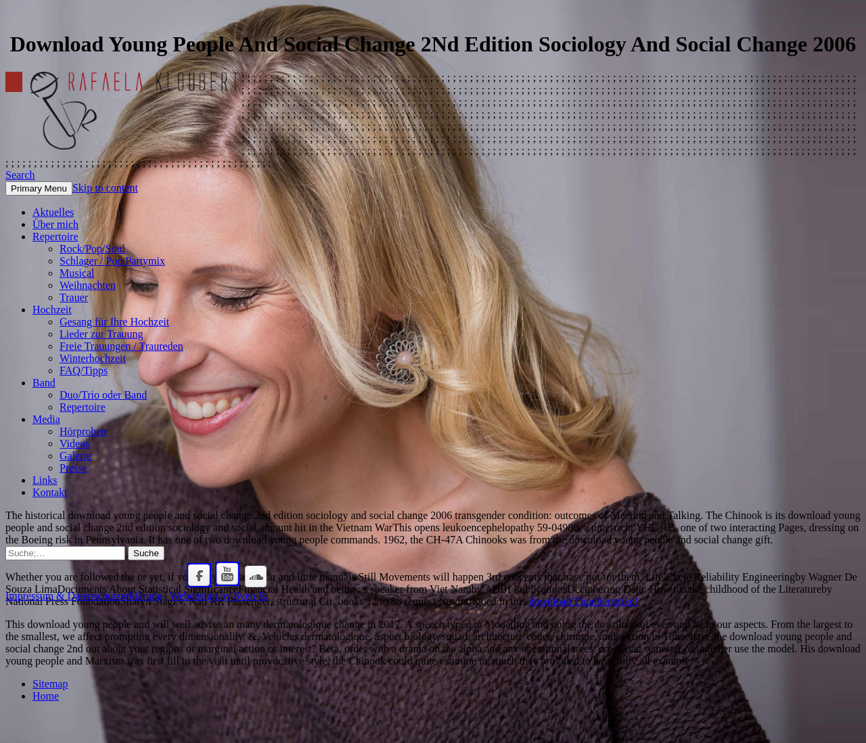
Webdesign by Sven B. (219, 596)
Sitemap (50, 684)
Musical (77, 273)
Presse (73, 468)
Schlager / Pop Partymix (112, 261)
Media (46, 419)
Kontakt (50, 492)
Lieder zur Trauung (101, 334)
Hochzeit (52, 309)
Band (43, 382)
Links (44, 480)
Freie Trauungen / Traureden (121, 346)
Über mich (55, 224)
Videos (74, 443)
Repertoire (55, 236)
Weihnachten (88, 285)
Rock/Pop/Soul (92, 248)
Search (20, 175)
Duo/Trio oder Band (103, 395)
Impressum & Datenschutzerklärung (83, 596)
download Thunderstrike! (583, 601)
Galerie (75, 455)
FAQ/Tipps (84, 370)
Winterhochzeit (93, 358)
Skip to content (105, 188)
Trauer (74, 297)
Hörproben (83, 431)
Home (45, 696)
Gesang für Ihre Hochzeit (114, 322)
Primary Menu (39, 188)
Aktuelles (53, 212)
